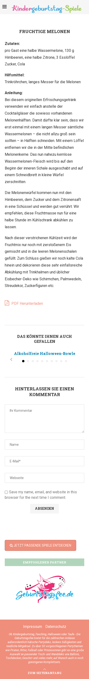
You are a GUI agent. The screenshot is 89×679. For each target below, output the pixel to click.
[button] (11, 359)
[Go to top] (44, 672)
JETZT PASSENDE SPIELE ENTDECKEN (40, 545)
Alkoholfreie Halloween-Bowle (44, 353)
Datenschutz (55, 626)
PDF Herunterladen (24, 303)
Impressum (32, 626)
